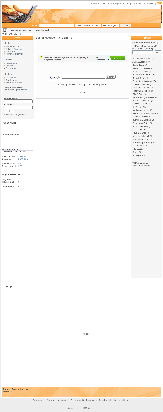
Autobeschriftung (10, 391)
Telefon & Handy (140, 104)
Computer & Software (142, 81)
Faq (129, 3)
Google (61, 85)
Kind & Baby (138, 65)
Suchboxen (114, 400)
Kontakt (137, 3)
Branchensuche (13, 68)
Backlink (103, 400)
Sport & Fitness (139, 126)
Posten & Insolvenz (141, 100)
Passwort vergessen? (16, 114)
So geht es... (11, 77)
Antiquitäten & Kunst (142, 58)
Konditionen (11, 80)
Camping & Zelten (140, 123)
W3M (95, 85)
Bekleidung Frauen (141, 139)
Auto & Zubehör (139, 62)
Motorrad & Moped (141, 91)
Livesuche (10, 66)
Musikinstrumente (140, 110)
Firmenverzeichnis (14, 54)
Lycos (80, 85)
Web (88, 85)
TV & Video (137, 129)
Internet (136, 149)
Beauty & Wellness (141, 68)
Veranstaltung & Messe (143, 97)
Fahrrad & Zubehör (141, 87)
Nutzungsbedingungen (113, 3)
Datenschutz (94, 3)
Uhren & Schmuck (140, 136)
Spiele (135, 152)
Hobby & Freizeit (140, 116)
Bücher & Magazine (141, 120)
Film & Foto (137, 94)
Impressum (149, 3)
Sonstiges (137, 155)
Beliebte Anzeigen (14, 49)
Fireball (71, 85)
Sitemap (126, 400)
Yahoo (104, 85)
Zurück (82, 93)
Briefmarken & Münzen (143, 75)
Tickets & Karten (140, 84)
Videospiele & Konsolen (143, 113)
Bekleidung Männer (141, 142)
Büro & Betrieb (139, 78)
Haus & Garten (139, 133)
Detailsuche (11, 63)
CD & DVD (137, 107)
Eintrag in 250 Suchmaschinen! (16, 88)
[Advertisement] (147, 226)
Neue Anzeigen (13, 46)
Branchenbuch (12, 51)
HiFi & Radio (138, 145)
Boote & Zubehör (140, 71)
